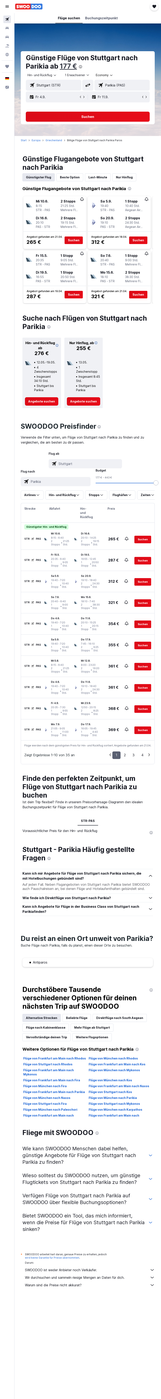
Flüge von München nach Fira (45, 1086)
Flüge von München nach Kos (110, 1080)
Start (24, 140)
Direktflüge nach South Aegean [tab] (119, 1018)
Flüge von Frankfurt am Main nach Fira (51, 1080)
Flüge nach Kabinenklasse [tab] (45, 1027)
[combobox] (104, 75)
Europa (36, 140)
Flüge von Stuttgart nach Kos (110, 1092)
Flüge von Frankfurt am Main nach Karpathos (48, 1117)
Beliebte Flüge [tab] (76, 1018)
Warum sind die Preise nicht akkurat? (90, 1285)
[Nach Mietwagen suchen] (7, 37)
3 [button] (133, 755)
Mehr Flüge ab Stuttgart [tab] (92, 1027)
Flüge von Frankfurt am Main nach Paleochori (114, 1117)
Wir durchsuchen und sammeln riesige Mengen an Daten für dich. (90, 1277)
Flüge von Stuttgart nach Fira (45, 1103)
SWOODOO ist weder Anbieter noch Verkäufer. (90, 1269)
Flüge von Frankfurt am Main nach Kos (117, 1064)
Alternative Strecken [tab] (41, 1018)
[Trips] (7, 66)
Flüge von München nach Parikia (113, 1098)
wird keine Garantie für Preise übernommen (52, 1257)
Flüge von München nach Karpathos (115, 1109)
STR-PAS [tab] (88, 821)
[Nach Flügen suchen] (7, 19)
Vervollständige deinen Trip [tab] (46, 1037)
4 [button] (142, 755)
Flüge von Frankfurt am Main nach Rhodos (54, 1058)
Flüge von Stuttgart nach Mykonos (114, 1103)
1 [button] (116, 755)
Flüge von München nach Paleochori (50, 1109)
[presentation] (80, 67)
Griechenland (53, 140)
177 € (68, 66)
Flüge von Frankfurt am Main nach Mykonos (48, 1072)
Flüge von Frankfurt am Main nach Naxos (119, 1086)
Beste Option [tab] (70, 177)
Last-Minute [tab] (97, 177)
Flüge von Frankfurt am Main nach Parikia (54, 1092)
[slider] (155, 482)
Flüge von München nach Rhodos (113, 1058)
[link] (41, 401)
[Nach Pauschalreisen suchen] (7, 46)
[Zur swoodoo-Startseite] (29, 6)
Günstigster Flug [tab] (38, 177)
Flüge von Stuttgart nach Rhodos (48, 1064)
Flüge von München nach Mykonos (114, 1070)
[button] (7, 6)
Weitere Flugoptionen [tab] (92, 1037)
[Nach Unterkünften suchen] (7, 28)
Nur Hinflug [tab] (124, 177)
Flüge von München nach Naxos (46, 1098)
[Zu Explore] (7, 54)
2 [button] (125, 755)
